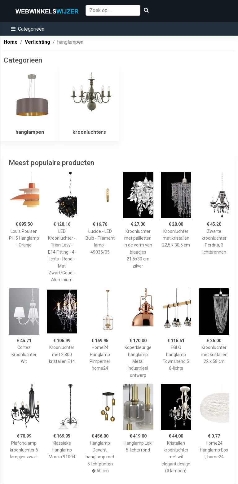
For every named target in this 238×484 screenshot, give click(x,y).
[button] (27, 29)
